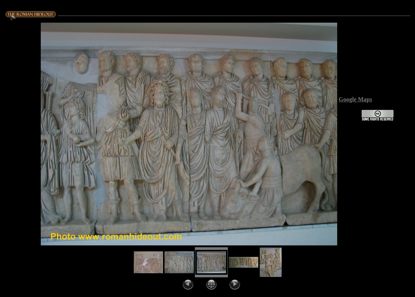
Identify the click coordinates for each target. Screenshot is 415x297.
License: (350, 119)
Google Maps (355, 99)
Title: (374, 59)
